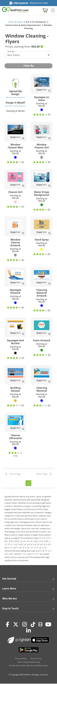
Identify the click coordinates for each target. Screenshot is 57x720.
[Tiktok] (33, 624)
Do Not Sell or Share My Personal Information (28, 665)
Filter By (29, 65)
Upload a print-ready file (15, 97)
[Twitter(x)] (15, 624)
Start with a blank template (15, 106)
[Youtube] (48, 624)
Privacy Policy (21, 658)
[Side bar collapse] (53, 10)
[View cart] (44, 10)
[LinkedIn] (28, 631)
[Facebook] (7, 624)
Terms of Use (36, 658)
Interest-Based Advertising (28, 662)
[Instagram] (24, 624)
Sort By (11, 51)
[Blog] (40, 624)
